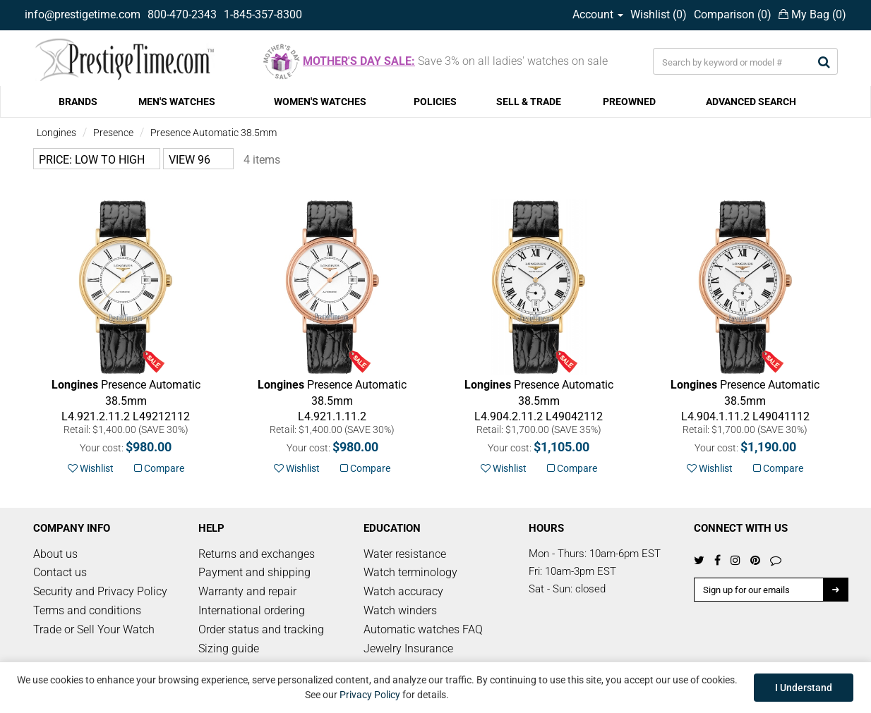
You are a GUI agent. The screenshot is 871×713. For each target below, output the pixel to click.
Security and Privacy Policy (100, 591)
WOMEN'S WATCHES (320, 101)
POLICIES (435, 101)
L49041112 (745, 401)
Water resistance (405, 554)
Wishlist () (658, 14)
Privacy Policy (370, 694)
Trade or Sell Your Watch (94, 629)
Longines (56, 132)
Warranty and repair (247, 591)
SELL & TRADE (528, 101)
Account (597, 14)
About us (55, 554)
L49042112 (538, 401)
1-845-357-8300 (263, 14)
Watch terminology (410, 572)
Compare (159, 468)
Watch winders (400, 610)
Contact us (60, 572)
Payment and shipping (254, 572)
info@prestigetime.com (82, 14)
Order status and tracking (261, 629)
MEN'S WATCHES (176, 101)
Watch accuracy (403, 591)
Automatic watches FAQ (423, 629)
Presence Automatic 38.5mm (213, 132)
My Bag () (812, 14)
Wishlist (91, 468)
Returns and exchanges (256, 554)
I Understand (803, 687)
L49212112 (126, 401)
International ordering (251, 610)
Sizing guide (228, 648)
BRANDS (78, 101)
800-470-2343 (182, 14)
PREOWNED (629, 101)
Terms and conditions (87, 610)
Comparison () (732, 14)
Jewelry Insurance (408, 648)
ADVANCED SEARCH (751, 101)
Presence (113, 132)
